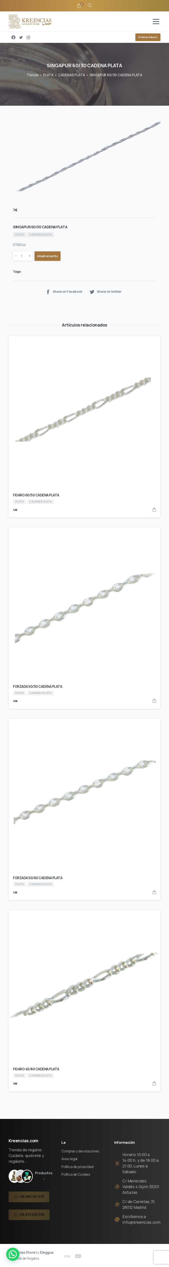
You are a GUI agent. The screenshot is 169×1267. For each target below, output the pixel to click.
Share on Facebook (63, 291)
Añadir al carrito (47, 256)
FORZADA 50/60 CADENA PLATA (37, 878)
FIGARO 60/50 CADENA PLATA (36, 495)
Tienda (33, 75)
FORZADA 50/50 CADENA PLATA (37, 686)
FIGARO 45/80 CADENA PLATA (36, 1069)
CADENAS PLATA (71, 75)
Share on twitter (105, 291)
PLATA (48, 75)
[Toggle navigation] (156, 21)
